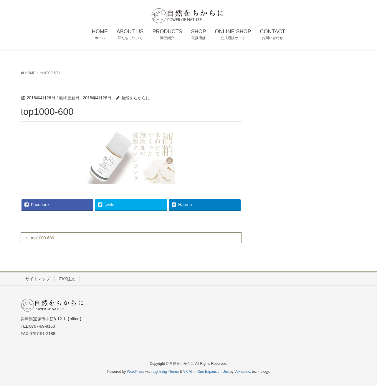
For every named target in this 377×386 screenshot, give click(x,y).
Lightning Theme (166, 372)
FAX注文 (67, 278)
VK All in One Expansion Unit (206, 372)
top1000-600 (42, 238)
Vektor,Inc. (242, 372)
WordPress (135, 372)
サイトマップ (37, 278)
